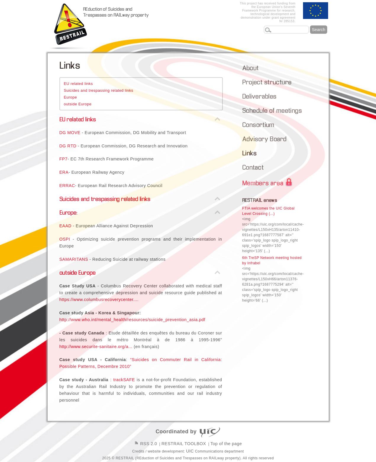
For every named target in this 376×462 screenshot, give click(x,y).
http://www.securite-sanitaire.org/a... (96, 346)
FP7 (63, 159)
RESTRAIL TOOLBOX (184, 443)
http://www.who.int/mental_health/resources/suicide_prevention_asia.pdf (132, 319)
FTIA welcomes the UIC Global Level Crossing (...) (273, 229)
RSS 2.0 (145, 443)
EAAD (65, 225)
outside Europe (77, 104)
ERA (64, 172)
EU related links (78, 83)
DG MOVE (69, 132)
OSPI (64, 239)
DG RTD (68, 146)
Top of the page (226, 443)
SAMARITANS (73, 259)
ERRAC (67, 185)
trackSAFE (124, 379)
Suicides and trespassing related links (98, 90)
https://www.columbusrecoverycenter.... (99, 299)
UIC (190, 451)
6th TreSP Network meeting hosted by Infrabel (273, 279)
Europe (70, 97)
